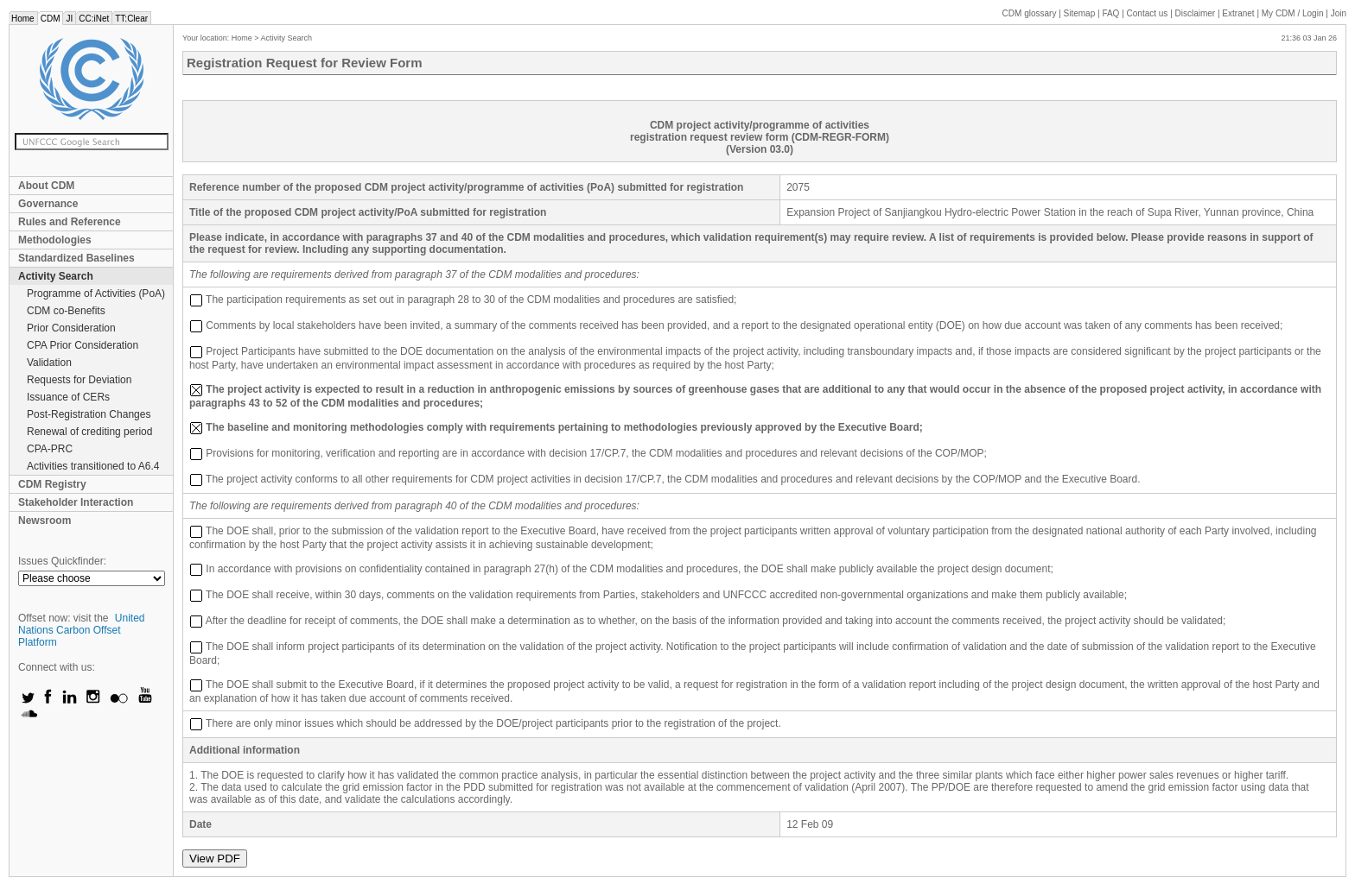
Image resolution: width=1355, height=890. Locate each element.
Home (23, 18)
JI (69, 18)
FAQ (1110, 13)
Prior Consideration (71, 328)
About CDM (46, 186)
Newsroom (44, 520)
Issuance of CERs (68, 397)
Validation (49, 363)
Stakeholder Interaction (75, 502)
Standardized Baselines (76, 258)
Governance (48, 204)
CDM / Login (1294, 13)
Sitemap (1080, 13)
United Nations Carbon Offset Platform (81, 630)
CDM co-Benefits (66, 311)
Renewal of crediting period (89, 432)
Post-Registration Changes (88, 414)
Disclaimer (1195, 13)
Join (1338, 13)
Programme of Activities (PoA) (96, 293)
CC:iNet (94, 18)
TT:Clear (131, 18)
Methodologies (55, 240)
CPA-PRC (50, 449)
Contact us (1147, 13)
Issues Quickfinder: (62, 561)
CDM (50, 18)
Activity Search (55, 276)
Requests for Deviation (79, 380)
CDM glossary (1029, 13)
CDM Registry (52, 484)
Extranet (1238, 13)
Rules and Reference (69, 222)
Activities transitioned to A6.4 (93, 466)
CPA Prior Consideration (82, 345)
